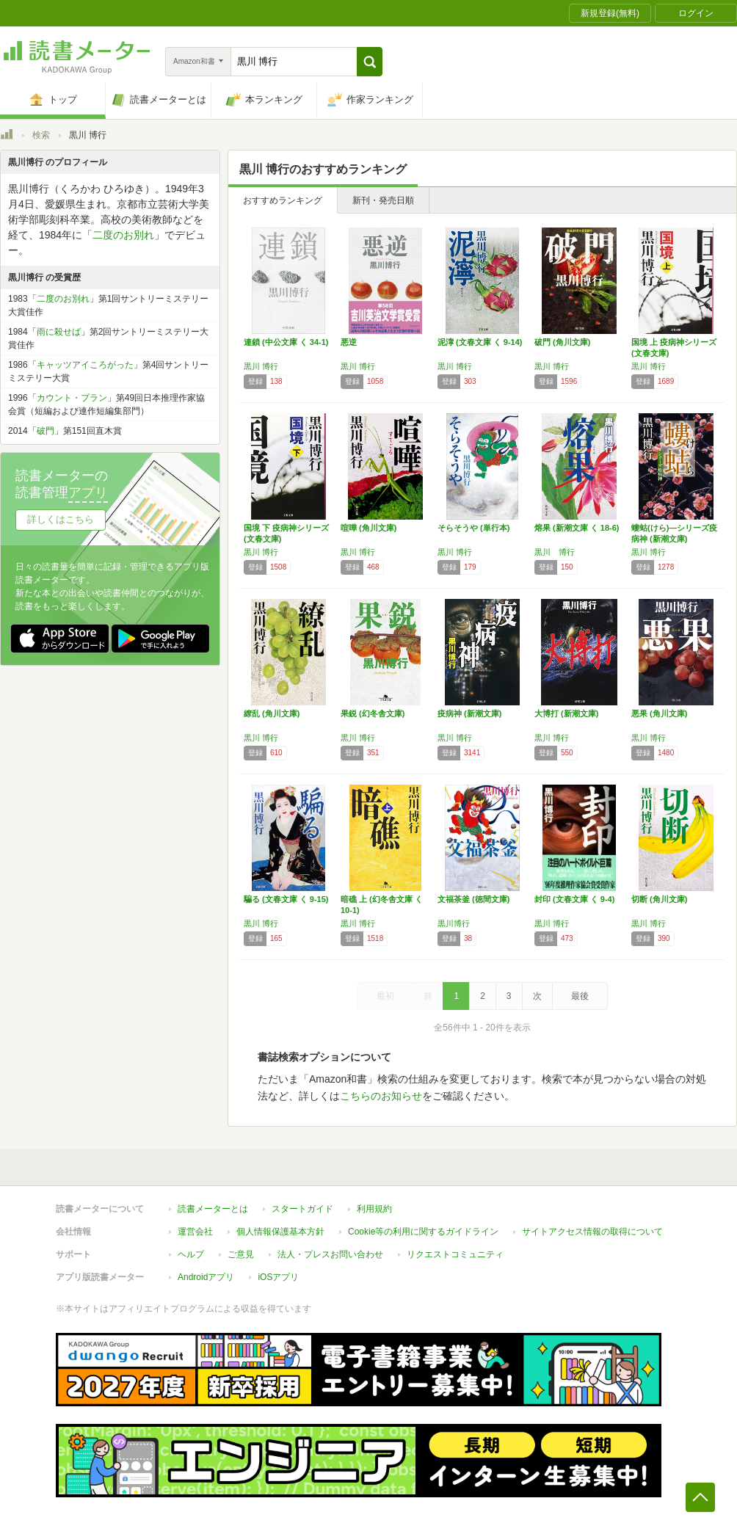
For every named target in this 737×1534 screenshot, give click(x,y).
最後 (580, 996)
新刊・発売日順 (383, 200)
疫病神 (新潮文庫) (469, 713)
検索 (41, 135)
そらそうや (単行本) (473, 527)
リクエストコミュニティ (455, 1254)
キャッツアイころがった (85, 365)
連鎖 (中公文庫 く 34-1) (286, 342)
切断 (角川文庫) (659, 899)
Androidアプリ (206, 1277)
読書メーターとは (213, 1208)
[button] (369, 61)
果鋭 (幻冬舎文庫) (372, 713)
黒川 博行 (261, 366)
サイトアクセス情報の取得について (592, 1231)
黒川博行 (454, 923)
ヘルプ (191, 1254)
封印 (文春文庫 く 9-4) (574, 899)
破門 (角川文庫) (562, 342)
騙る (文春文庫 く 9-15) (286, 899)
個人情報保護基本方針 (280, 1231)
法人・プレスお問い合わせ (330, 1254)
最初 (385, 996)
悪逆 (349, 342)
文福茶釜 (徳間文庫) (473, 899)
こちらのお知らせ (381, 1096)
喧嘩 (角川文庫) (368, 527)
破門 (45, 431)
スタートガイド (302, 1208)
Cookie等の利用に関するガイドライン (423, 1231)
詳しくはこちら (60, 519)
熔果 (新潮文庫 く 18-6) (577, 527)
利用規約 (374, 1208)
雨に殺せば (59, 332)
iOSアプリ (278, 1277)
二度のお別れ (123, 235)
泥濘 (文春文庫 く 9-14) (480, 342)
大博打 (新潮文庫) (566, 713)
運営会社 (195, 1231)
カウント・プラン (72, 398)
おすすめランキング (282, 200)
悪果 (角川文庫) (659, 713)
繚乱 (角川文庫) (271, 713)
